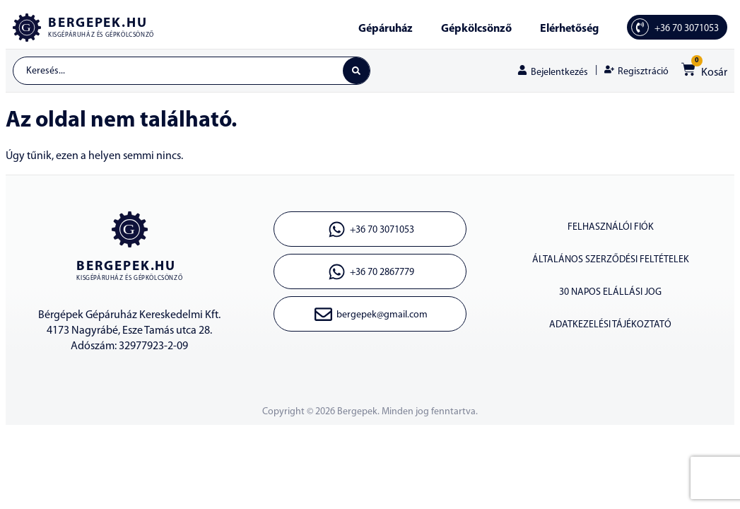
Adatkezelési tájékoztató (610, 325)
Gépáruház (385, 29)
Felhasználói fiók (611, 227)
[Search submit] (356, 70)
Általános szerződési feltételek (610, 260)
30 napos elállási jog (610, 292)
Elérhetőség (569, 29)
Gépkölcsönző (476, 29)
